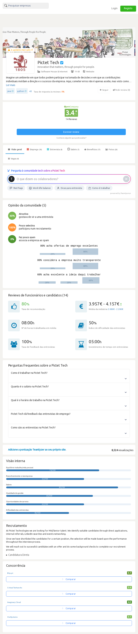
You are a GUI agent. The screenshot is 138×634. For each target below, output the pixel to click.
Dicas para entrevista (69, 188)
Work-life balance (40, 188)
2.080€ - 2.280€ (115, 309)
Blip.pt (10, 573)
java (9, 91)
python (20, 91)
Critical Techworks (14, 588)
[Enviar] (126, 179)
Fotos (111, 149)
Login (114, 8)
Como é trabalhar (99, 188)
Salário (73, 149)
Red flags (16, 188)
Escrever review (71, 132)
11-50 (75, 71)
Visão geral (15, 149)
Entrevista (54, 149)
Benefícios (92, 149)
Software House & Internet (53, 71)
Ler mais (10, 85)
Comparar (69, 579)
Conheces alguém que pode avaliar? (71, 138)
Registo (128, 8)
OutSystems (12, 617)
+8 (30, 91)
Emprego (34, 149)
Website (88, 71)
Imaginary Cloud (14, 602)
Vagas (13, 159)
